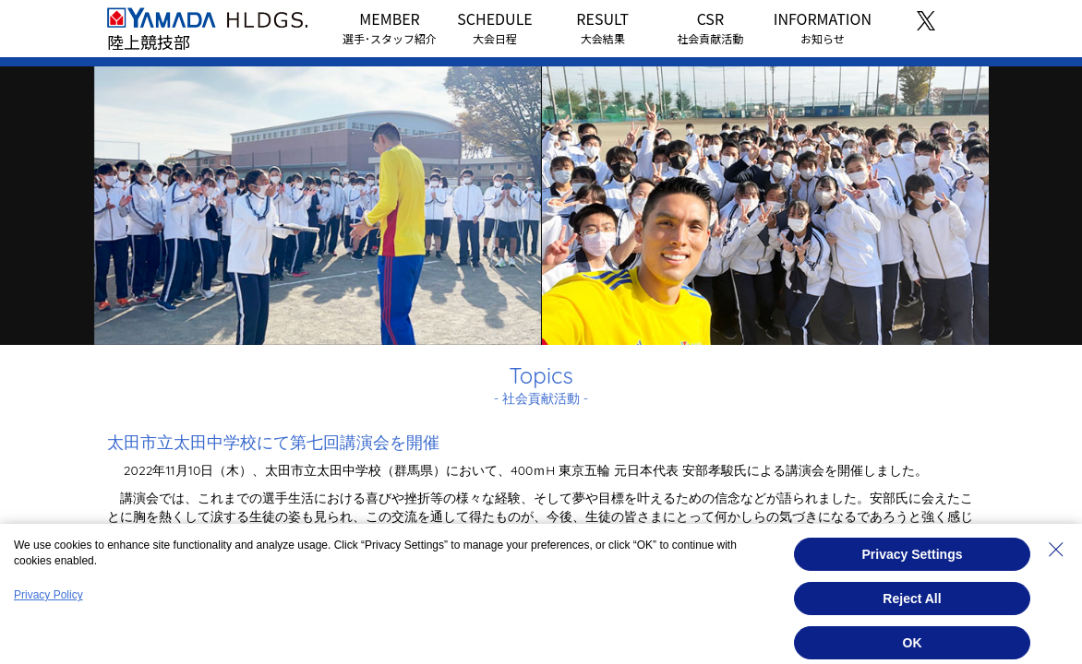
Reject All (912, 598)
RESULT (602, 26)
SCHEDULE (494, 26)
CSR (710, 26)
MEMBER (390, 26)
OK (912, 642)
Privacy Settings (912, 554)
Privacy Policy (48, 594)
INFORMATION (823, 26)
